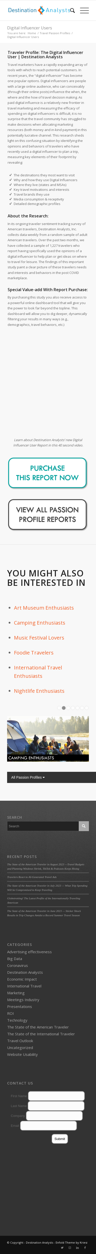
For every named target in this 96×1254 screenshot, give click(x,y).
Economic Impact (22, 979)
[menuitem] (70, 10)
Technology (17, 1020)
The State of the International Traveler (41, 1033)
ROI (10, 1013)
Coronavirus (17, 965)
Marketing (16, 992)
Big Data (14, 958)
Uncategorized (20, 1047)
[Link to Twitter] (62, 1247)
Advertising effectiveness (29, 951)
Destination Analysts (25, 972)
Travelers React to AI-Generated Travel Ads (31, 876)
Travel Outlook (20, 1040)
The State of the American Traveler (38, 1027)
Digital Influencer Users (29, 28)
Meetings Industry (23, 999)
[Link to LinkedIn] (77, 1247)
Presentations (19, 1006)
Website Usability (22, 1054)
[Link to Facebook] (85, 1247)
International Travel (24, 985)
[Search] (70, 10)
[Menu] (82, 10)
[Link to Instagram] (70, 1247)
